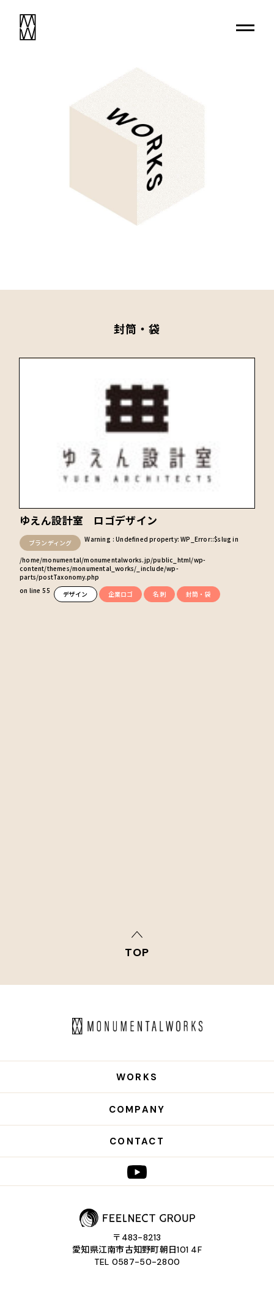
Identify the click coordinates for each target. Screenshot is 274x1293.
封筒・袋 (198, 594)
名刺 (159, 594)
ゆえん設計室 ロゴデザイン (88, 520)
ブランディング (50, 542)
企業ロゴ (120, 594)
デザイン (75, 594)
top (137, 951)
